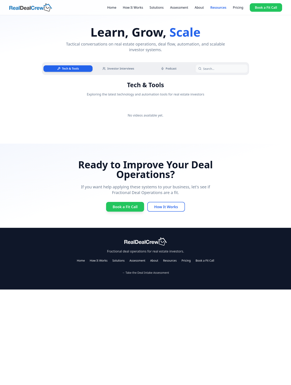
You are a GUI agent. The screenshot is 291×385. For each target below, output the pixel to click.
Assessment (179, 7)
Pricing (238, 7)
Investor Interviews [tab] (118, 68)
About (199, 7)
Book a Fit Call (266, 7)
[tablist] (118, 68)
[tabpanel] (145, 104)
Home (111, 7)
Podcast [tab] (169, 68)
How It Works (133, 7)
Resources (218, 7)
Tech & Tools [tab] (68, 68)
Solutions (157, 7)
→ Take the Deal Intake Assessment (145, 273)
